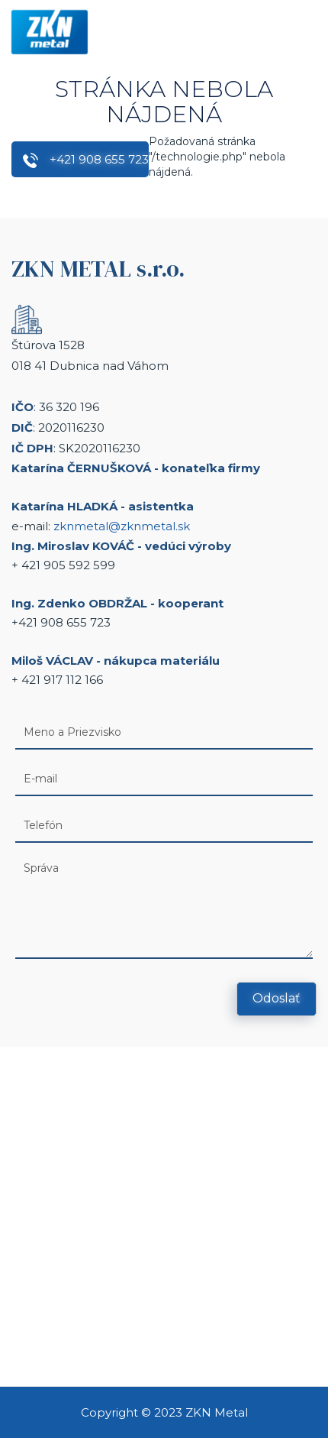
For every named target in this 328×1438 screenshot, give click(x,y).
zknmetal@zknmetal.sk (121, 526)
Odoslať (276, 998)
